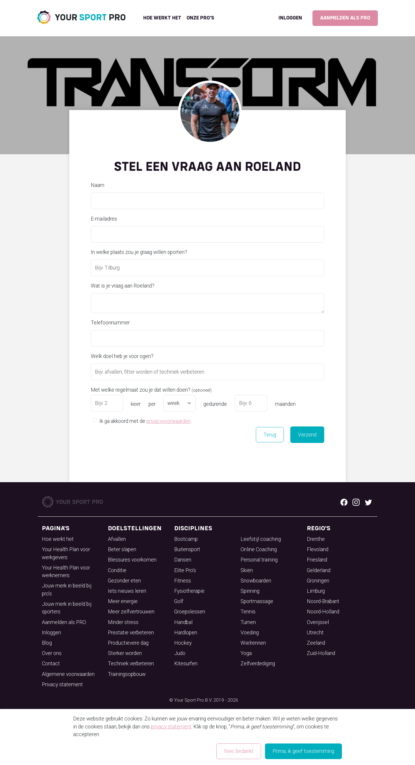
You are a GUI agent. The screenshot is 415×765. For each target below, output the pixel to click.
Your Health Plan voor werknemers (66, 571)
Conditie (117, 570)
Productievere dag (128, 643)
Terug (270, 435)
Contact (51, 663)
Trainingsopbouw (127, 674)
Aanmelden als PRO (345, 18)
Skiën (247, 570)
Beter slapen (122, 549)
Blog (47, 643)
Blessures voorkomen (132, 560)
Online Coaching (259, 549)
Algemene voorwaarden (68, 674)
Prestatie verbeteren (131, 633)
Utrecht (315, 633)
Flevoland (317, 549)
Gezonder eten (124, 581)
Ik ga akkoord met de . (145, 421)
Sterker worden (125, 653)
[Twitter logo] (368, 502)
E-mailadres (104, 219)
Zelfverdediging (258, 663)
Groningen (318, 581)
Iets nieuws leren (127, 591)
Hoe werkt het (162, 18)
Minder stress (123, 622)
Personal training (259, 560)
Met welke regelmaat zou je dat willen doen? (151, 390)
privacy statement (171, 727)
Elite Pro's (185, 570)
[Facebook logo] (344, 502)
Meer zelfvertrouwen (131, 612)
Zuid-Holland (321, 653)
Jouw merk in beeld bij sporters (66, 608)
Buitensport (187, 549)
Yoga (246, 653)
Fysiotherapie (189, 591)
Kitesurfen (185, 663)
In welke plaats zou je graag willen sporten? (139, 252)
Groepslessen (189, 612)
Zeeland (316, 643)
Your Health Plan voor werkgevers (66, 553)
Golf (178, 601)
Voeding (250, 633)
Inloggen (290, 18)
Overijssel (318, 622)
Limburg (316, 591)
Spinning (250, 591)
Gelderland (318, 570)
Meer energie (123, 601)
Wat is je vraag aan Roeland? (122, 286)
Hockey (183, 643)
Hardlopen (185, 633)
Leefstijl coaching (261, 539)
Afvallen (117, 539)
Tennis (248, 612)
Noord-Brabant (323, 601)
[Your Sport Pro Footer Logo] (73, 502)
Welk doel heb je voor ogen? (122, 356)
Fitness (182, 581)
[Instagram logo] (356, 502)
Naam (97, 185)
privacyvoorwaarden (168, 421)
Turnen (248, 622)
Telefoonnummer (110, 323)
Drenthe (316, 539)
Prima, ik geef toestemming (303, 751)
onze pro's (200, 18)
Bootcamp (186, 539)
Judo (179, 653)
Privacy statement (62, 684)
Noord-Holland (323, 612)
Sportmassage (257, 601)
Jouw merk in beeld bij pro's (66, 589)
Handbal (183, 622)
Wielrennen (253, 643)
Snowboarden (256, 581)
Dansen (182, 560)
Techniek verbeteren (131, 663)
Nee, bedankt (238, 751)
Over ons (52, 653)
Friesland (317, 560)
